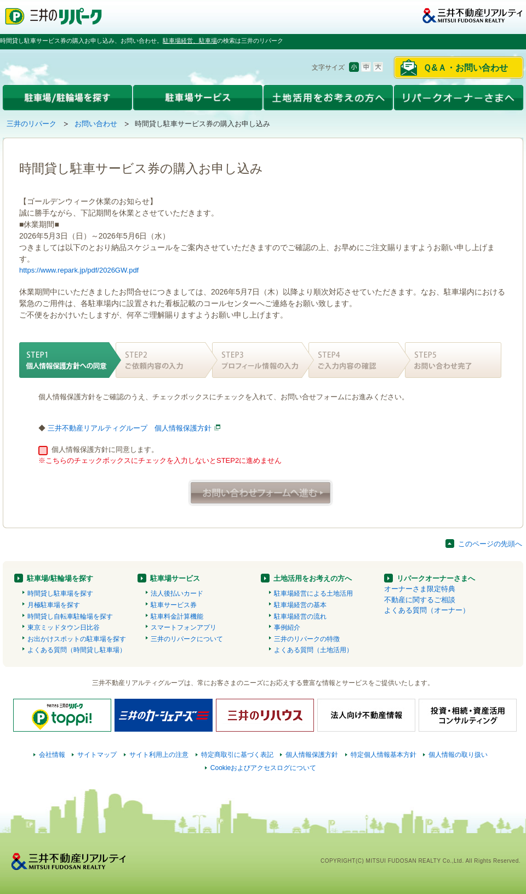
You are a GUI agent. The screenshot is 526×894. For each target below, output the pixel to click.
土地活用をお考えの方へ (312, 578)
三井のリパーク (31, 124)
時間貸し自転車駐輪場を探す (70, 616)
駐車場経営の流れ (300, 616)
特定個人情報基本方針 (383, 755)
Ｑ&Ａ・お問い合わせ (465, 67)
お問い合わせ (96, 124)
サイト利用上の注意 (158, 755)
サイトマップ (97, 755)
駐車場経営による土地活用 (313, 593)
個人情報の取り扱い (458, 755)
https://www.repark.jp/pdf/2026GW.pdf (79, 270)
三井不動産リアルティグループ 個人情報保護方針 (129, 428)
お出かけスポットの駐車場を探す (76, 639)
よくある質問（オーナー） (427, 610)
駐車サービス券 (174, 605)
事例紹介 (287, 627)
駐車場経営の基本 (300, 605)
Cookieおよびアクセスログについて (263, 768)
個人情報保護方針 (311, 755)
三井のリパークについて (187, 639)
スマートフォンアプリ (183, 627)
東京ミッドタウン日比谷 (63, 627)
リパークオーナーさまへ (436, 578)
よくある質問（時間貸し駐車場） (76, 650)
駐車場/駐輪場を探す (60, 578)
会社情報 (52, 755)
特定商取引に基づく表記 (237, 755)
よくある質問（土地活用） (313, 650)
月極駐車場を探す (53, 605)
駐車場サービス (175, 578)
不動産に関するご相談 (419, 600)
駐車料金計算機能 (177, 616)
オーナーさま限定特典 (419, 589)
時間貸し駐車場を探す (60, 593)
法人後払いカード (177, 593)
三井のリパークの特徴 (307, 639)
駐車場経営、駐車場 (190, 40)
